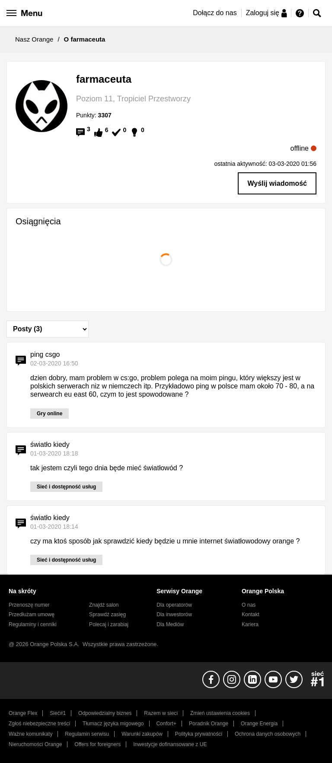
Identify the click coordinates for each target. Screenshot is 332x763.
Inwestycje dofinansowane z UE (170, 744)
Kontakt (250, 614)
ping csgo (45, 354)
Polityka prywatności (198, 734)
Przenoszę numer (29, 605)
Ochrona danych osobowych (267, 734)
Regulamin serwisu (87, 734)
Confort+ (166, 724)
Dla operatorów (174, 605)
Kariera (250, 624)
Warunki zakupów (142, 734)
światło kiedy (50, 444)
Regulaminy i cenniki (33, 624)
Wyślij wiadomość (277, 183)
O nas (248, 605)
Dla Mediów (170, 624)
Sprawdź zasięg (107, 614)
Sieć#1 (58, 713)
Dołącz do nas (214, 12)
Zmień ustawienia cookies (220, 713)
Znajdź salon (103, 605)
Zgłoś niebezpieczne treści (39, 724)
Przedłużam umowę (31, 614)
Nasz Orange (34, 39)
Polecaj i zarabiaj (108, 624)
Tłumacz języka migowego (113, 724)
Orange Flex (23, 713)
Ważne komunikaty (30, 734)
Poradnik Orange (208, 724)
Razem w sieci (161, 713)
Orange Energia (259, 724)
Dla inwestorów (174, 614)
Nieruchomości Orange (35, 744)
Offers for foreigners (97, 744)
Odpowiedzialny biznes (104, 713)
